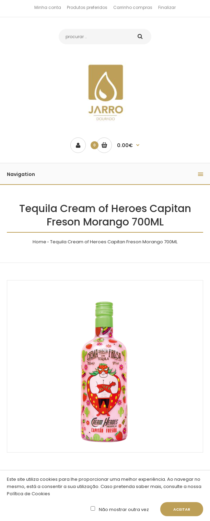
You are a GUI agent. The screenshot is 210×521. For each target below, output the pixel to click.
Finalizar (167, 7)
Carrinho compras (132, 7)
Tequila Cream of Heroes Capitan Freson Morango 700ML (113, 242)
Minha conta (47, 7)
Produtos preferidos (87, 7)
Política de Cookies (28, 493)
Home (39, 242)
